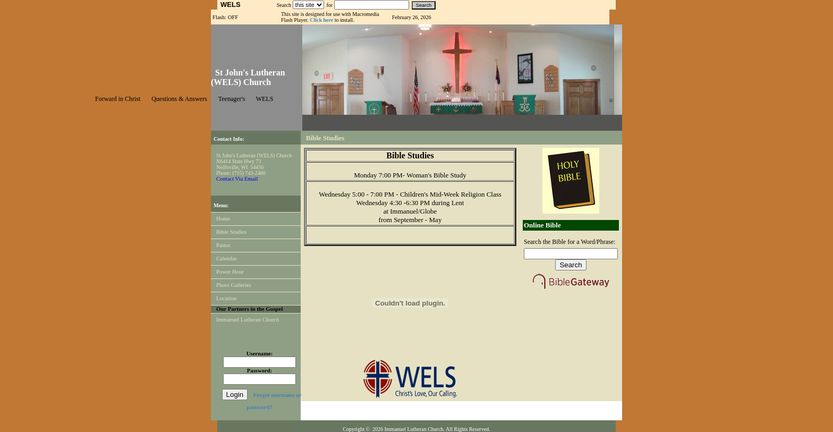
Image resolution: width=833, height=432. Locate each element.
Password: (259, 371)
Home (223, 219)
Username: (259, 354)
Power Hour (230, 272)
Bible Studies (231, 232)
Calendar (226, 258)
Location (226, 298)
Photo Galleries (233, 285)
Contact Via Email (237, 179)
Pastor (223, 245)
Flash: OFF (225, 17)
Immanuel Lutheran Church (247, 320)
